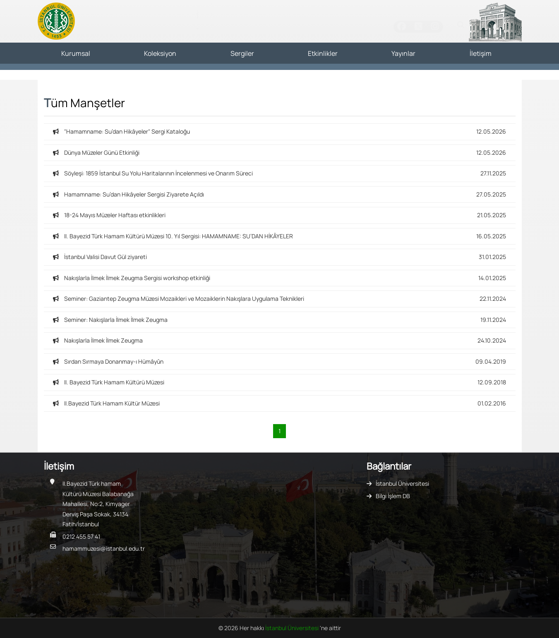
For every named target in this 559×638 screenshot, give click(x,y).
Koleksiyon (160, 53)
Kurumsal (75, 53)
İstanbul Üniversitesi (402, 483)
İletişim (481, 53)
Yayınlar (403, 53)
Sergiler (242, 53)
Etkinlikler (323, 53)
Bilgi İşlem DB (393, 496)
